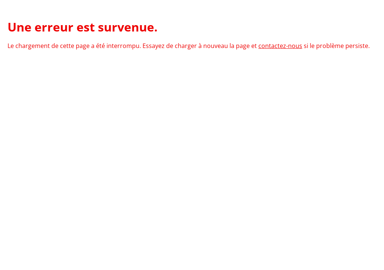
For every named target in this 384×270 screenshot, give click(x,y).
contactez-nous (280, 46)
